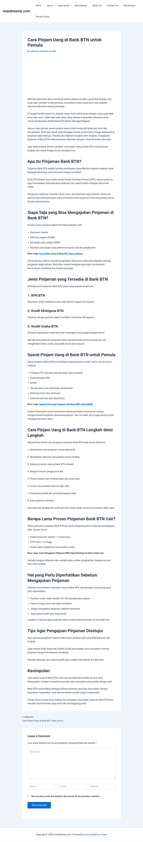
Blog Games (77, 5)
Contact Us (106, 5)
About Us (91, 5)
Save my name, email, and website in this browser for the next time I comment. (65, 796)
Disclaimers (122, 5)
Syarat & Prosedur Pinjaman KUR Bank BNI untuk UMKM (67, 404)
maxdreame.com (16, 11)
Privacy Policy (42, 16)
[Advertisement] (71, 76)
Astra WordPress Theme (96, 835)
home (38, 5)
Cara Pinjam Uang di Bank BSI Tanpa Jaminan (62, 253)
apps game (60, 5)
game (48, 5)
